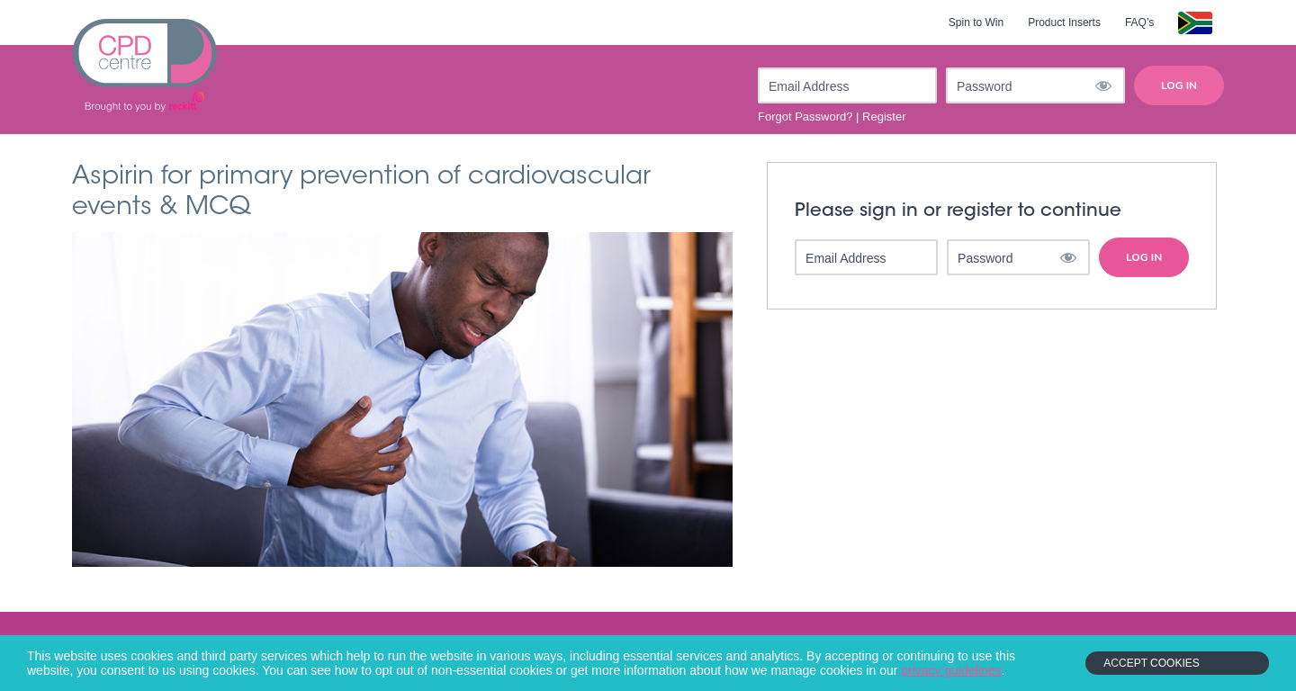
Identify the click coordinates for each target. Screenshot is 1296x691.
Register (883, 116)
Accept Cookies (1151, 663)
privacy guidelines (951, 670)
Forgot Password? (805, 116)
